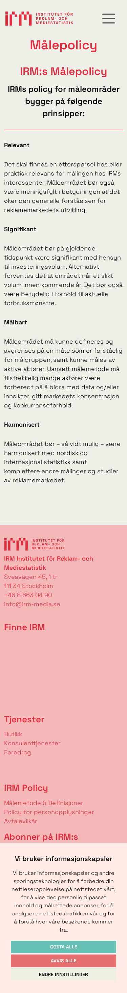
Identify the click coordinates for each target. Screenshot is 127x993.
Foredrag (17, 752)
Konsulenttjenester (32, 743)
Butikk (13, 734)
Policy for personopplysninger (49, 812)
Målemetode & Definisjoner (43, 803)
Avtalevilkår (20, 821)
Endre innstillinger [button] (63, 974)
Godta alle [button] (63, 947)
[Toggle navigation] (109, 18)
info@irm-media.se (32, 604)
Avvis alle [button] (64, 961)
